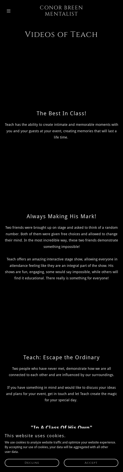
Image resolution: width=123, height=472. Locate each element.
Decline (32, 463)
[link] (61, 14)
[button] (13, 11)
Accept (91, 463)
